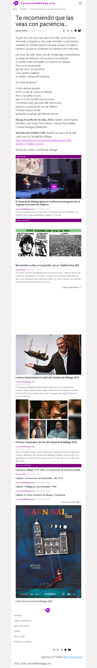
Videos (17, 631)
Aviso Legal (19, 636)
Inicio (15, 9)
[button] (48, 551)
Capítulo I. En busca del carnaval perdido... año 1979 (39, 478)
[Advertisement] (48, 309)
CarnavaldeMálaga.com (38, 3)
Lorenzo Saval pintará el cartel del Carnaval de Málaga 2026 (47, 377)
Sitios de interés (21, 626)
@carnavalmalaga (72, 657)
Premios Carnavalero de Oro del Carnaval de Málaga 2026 (46, 442)
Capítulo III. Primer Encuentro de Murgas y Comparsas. (41, 495)
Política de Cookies (22, 641)
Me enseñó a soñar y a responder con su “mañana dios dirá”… (48, 265)
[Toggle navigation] (80, 3)
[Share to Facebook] (64, 30)
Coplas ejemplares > (71, 287)
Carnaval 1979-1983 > (71, 502)
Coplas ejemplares (23, 620)
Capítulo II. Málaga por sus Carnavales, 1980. (36, 486)
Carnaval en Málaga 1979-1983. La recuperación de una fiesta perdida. (48, 470)
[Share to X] (67, 30)
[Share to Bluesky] (79, 30)
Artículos (23, 9)
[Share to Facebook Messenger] (75, 30)
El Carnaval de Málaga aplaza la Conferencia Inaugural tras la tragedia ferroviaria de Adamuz (48, 203)
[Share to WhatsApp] (71, 30)
